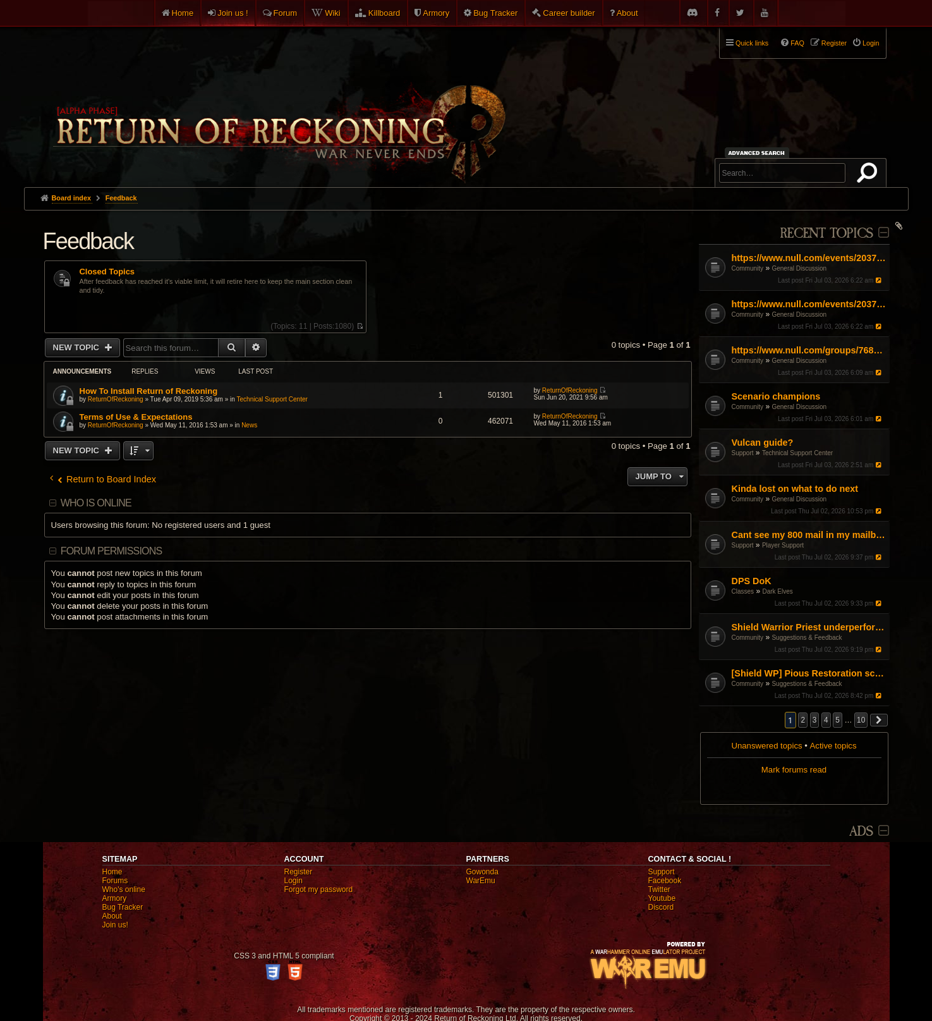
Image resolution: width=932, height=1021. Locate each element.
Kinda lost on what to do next (795, 489)
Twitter (659, 889)
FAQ (797, 43)
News (249, 425)
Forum (286, 13)
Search (869, 175)
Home (183, 13)
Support (743, 452)
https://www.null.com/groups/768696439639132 (809, 350)
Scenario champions (776, 396)
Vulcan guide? (763, 442)
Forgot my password (318, 889)
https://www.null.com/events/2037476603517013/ (809, 258)
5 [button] (837, 720)
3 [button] (815, 720)
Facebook (665, 880)
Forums (115, 880)
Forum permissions (111, 551)
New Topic (77, 347)
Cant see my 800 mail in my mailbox (809, 535)
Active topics (833, 745)
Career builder (569, 13)
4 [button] (826, 720)
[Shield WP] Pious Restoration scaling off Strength (809, 673)
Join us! (115, 924)
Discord (661, 907)
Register (298, 871)
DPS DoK (752, 581)
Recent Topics (826, 233)
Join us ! (232, 13)
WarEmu (480, 880)
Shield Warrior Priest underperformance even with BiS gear (809, 627)
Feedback (88, 241)
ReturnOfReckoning (115, 399)
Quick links (751, 43)
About (627, 13)
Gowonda (482, 871)
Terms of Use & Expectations (136, 417)
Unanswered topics (766, 745)
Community (748, 268)
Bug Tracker (495, 13)
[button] (879, 720)
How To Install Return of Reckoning (149, 391)
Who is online (96, 503)
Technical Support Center (797, 452)
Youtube (662, 898)
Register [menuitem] (834, 43)
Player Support (783, 545)
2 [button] (803, 720)
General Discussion (799, 268)
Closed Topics (107, 271)
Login (293, 880)
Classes (743, 591)
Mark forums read (793, 769)
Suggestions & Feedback (807, 637)
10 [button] (861, 720)
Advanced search (758, 152)
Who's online (123, 889)
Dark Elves (777, 591)
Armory (436, 13)
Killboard (384, 13)
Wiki (333, 13)
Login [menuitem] (870, 43)
